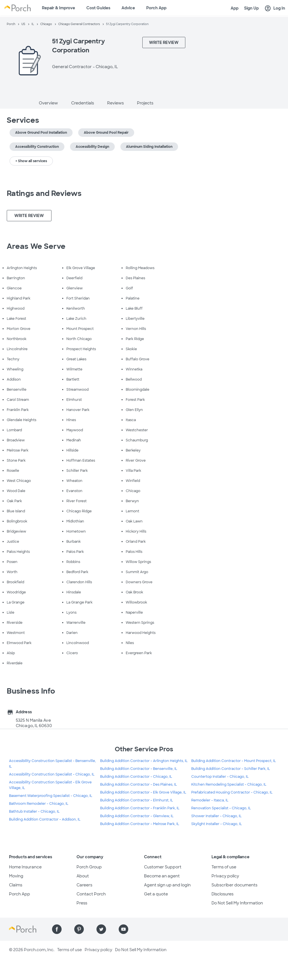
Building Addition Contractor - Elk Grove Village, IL (143, 792)
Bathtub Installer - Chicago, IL (34, 811)
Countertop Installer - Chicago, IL (220, 776)
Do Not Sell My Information (237, 903)
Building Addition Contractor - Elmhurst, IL (136, 800)
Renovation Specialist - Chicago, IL (221, 808)
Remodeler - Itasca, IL (209, 800)
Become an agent (162, 876)
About (82, 876)
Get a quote (156, 894)
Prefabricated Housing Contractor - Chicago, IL (232, 792)
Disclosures (222, 894)
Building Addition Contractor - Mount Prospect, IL (233, 761)
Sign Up (251, 8)
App (234, 8)
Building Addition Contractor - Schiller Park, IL (230, 768)
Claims (15, 885)
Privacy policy (225, 876)
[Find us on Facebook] (57, 929)
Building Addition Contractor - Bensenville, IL (138, 768)
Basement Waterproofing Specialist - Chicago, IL (50, 796)
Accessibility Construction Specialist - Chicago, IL (51, 774)
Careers (84, 885)
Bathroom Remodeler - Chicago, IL (38, 803)
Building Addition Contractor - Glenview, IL (137, 816)
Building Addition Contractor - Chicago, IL (136, 776)
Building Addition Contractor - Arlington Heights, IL (144, 761)
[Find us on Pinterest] (79, 929)
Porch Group (89, 867)
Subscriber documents (234, 885)
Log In (274, 8)
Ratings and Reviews (44, 193)
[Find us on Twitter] (101, 929)
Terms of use (224, 867)
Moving (16, 876)
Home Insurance (25, 867)
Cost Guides (98, 7)
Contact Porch (91, 894)
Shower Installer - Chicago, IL (216, 816)
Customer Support (162, 867)
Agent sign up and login (167, 885)
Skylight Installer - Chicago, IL (216, 824)
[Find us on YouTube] (123, 929)
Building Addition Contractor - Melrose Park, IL (139, 824)
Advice (128, 7)
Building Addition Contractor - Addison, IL (44, 819)
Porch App (156, 7)
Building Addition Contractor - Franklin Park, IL (139, 808)
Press (81, 903)
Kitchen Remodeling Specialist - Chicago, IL (228, 784)
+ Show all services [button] (31, 161)
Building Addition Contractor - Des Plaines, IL (138, 784)
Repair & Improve (58, 7)
